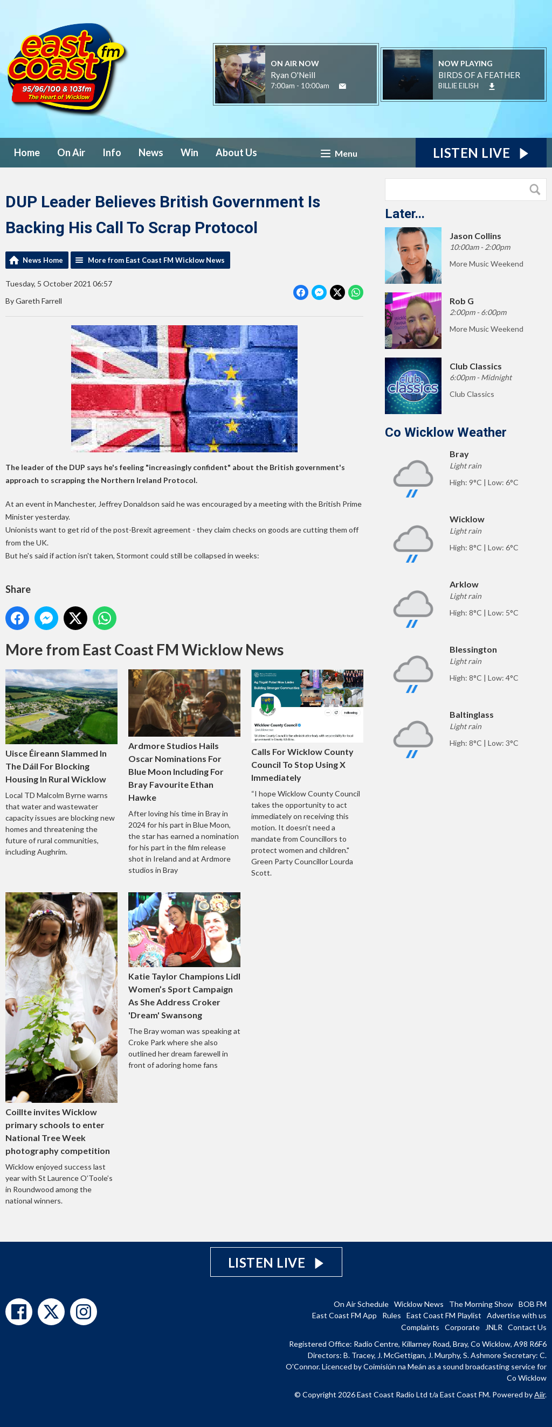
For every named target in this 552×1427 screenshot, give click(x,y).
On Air (71, 152)
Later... (405, 213)
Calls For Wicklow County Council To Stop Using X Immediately (307, 725)
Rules (391, 1315)
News (151, 152)
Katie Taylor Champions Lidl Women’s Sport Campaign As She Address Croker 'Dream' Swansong (184, 956)
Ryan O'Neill (293, 75)
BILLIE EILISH (458, 85)
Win (189, 152)
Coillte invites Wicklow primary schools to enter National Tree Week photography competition (61, 1023)
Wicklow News (419, 1304)
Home (27, 152)
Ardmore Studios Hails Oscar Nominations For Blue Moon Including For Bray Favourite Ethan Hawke (184, 735)
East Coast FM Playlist (443, 1315)
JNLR (493, 1327)
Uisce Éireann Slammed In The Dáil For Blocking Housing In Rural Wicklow (61, 726)
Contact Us (527, 1327)
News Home (43, 260)
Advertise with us (517, 1315)
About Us (236, 152)
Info (111, 152)
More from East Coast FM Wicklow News (156, 260)
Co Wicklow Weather (446, 432)
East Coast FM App (344, 1315)
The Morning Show (481, 1304)
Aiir (539, 1394)
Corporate (462, 1327)
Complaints (420, 1327)
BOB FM (533, 1304)
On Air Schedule (361, 1304)
